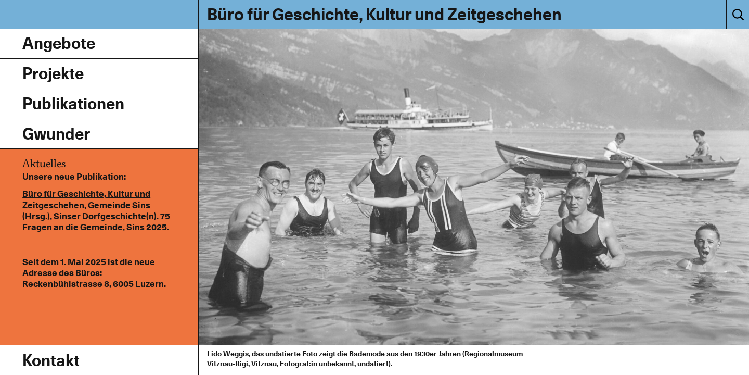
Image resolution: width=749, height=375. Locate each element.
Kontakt (51, 360)
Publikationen (73, 103)
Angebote (58, 43)
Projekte (53, 73)
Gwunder (56, 133)
